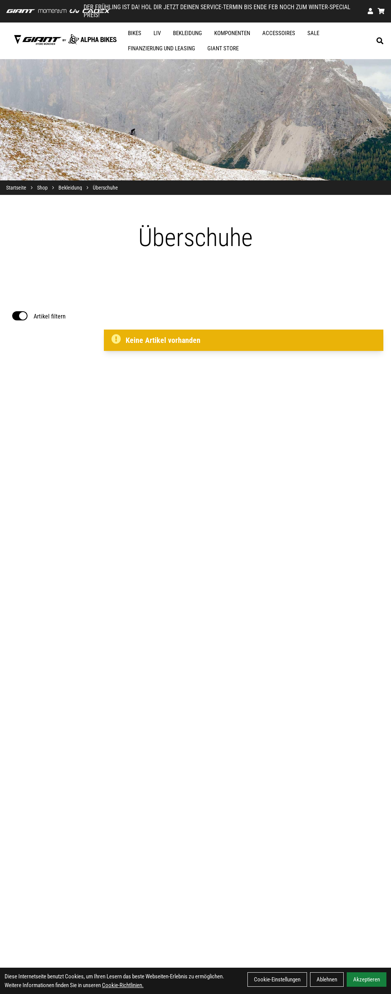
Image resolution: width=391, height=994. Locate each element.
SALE (313, 33)
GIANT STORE (223, 48)
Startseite (16, 187)
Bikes (134, 33)
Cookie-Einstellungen (277, 979)
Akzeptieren (366, 979)
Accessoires (278, 33)
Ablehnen (327, 979)
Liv (157, 33)
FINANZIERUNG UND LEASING (161, 48)
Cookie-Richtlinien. (123, 985)
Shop (42, 187)
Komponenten (232, 33)
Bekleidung (187, 33)
